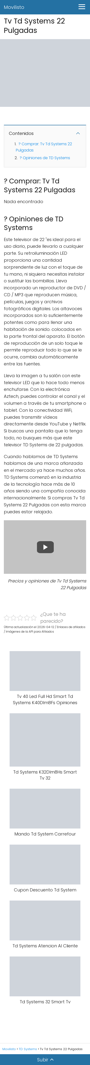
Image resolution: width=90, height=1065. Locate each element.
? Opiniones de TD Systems (45, 158)
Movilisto (14, 7)
